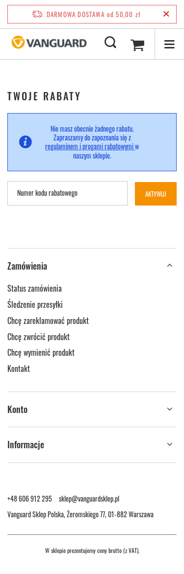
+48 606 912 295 (29, 498)
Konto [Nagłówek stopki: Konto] (17, 409)
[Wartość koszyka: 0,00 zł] (137, 44)
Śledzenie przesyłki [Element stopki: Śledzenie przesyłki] (35, 304)
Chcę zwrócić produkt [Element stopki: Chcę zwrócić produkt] (38, 337)
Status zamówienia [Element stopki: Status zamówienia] (34, 288)
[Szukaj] (110, 43)
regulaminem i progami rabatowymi (90, 146)
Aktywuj (161, 194)
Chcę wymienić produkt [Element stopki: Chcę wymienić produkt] (41, 352)
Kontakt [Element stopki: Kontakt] (18, 369)
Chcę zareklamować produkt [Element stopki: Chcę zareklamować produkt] (48, 321)
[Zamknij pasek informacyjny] (166, 14)
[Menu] (169, 43)
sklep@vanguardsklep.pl (89, 498)
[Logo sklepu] (49, 43)
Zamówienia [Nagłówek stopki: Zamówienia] (27, 266)
